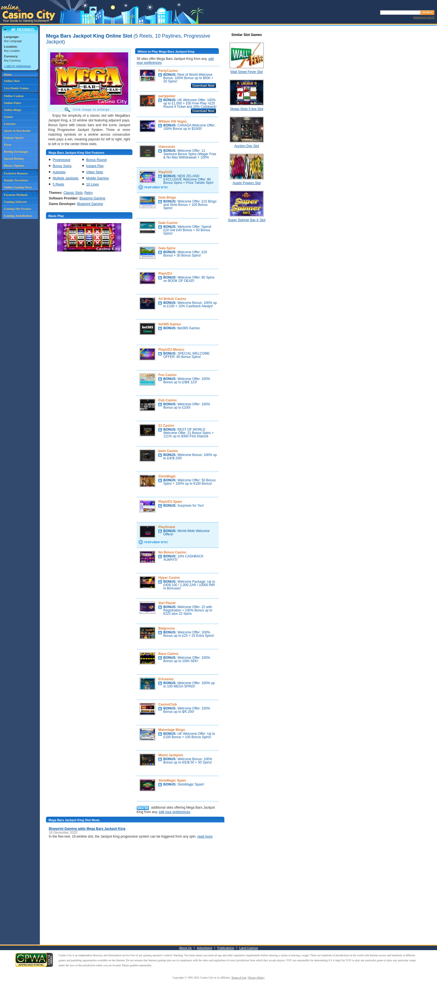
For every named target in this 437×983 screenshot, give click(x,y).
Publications (225, 948)
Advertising (204, 948)
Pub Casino (167, 400)
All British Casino (172, 299)
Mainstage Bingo (171, 730)
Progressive (61, 160)
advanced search (423, 17)
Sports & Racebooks (17, 130)
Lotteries (10, 123)
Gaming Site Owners (17, 208)
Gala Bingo (167, 197)
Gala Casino (168, 223)
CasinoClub (167, 704)
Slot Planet (167, 603)
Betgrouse (166, 628)
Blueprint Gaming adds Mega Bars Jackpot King (87, 829)
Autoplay (59, 172)
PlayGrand (166, 527)
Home (8, 74)
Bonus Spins (62, 166)
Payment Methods (16, 194)
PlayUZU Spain (170, 502)
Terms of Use (238, 977)
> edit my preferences (17, 66)
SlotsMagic (167, 476)
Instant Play (95, 166)
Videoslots (166, 147)
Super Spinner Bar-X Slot (247, 220)
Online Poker (12, 102)
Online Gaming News (18, 187)
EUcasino (166, 679)
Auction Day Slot (246, 146)
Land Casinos (248, 948)
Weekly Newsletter (16, 180)
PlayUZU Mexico (171, 350)
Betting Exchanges (16, 151)
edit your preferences (174, 812)
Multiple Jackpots (65, 178)
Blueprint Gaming (92, 198)
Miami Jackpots (170, 755)
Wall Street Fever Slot (246, 72)
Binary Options (14, 165)
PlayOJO (165, 172)
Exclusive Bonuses (16, 173)
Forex (7, 144)
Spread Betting (13, 158)
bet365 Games (169, 324)
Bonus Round (96, 160)
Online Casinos (14, 95)
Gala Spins (167, 248)
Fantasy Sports (14, 137)
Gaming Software (15, 201)
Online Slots (12, 80)
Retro (88, 193)
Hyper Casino (169, 578)
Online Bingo (12, 109)
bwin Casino (168, 451)
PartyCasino (168, 71)
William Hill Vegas (172, 121)
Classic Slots (73, 193)
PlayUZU (165, 273)
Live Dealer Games (16, 88)
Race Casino (168, 654)
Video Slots (94, 172)
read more (205, 836)
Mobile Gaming (97, 178)
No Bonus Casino (172, 552)
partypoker (167, 96)
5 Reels (58, 184)
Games (8, 116)
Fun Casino (167, 375)
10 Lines (92, 184)
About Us (185, 948)
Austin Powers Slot (247, 183)
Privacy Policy (256, 977)
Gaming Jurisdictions (18, 215)
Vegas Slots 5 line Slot (246, 109)
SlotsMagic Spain (172, 780)
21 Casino (166, 426)
